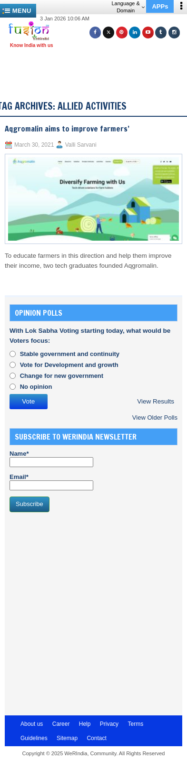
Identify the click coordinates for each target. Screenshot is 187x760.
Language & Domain (127, 6)
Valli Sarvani (81, 144)
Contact (96, 738)
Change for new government (62, 375)
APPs (160, 6)
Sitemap (67, 738)
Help (85, 724)
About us (31, 724)
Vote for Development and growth (69, 364)
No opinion (36, 386)
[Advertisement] (97, 65)
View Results (155, 401)
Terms (135, 724)
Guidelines (34, 738)
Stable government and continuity (69, 353)
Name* (51, 458)
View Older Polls (154, 417)
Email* (51, 481)
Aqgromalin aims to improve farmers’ (67, 128)
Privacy (109, 724)
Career (61, 724)
